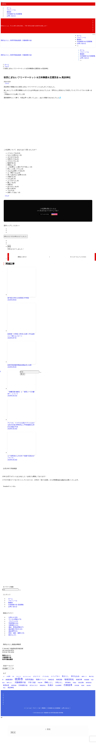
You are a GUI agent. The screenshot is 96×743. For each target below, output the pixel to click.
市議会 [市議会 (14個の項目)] (74, 682)
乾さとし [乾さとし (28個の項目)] (65, 676)
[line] (94, 26)
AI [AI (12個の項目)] (3, 676)
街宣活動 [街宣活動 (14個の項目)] (77, 685)
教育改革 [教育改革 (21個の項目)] (6, 685)
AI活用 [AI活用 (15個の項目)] (8, 676)
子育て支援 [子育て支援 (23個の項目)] (32, 682)
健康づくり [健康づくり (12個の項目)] (84, 676)
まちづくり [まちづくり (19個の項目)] (36, 676)
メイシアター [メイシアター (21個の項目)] (55, 676)
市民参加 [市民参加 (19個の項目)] (68, 682)
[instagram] (94, 24)
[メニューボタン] (93, 34)
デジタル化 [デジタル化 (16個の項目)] (45, 676)
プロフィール (36, 708)
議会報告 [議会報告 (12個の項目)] (89, 685)
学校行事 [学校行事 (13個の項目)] (40, 682)
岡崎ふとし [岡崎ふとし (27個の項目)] (49, 682)
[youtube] (94, 27)
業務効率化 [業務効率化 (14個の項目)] (42, 685)
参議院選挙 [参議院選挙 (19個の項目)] (9, 679)
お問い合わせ (11, 16)
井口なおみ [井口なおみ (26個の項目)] (75, 676)
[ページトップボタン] (1, 717)
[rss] (94, 29)
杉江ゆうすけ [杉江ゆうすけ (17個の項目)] (34, 685)
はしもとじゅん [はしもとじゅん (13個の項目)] (27, 676)
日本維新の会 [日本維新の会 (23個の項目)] (23, 685)
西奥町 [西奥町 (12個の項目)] (82, 685)
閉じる (22, 374)
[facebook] (94, 21)
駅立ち (12, 635)
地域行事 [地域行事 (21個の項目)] (79, 679)
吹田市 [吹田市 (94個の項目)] (19, 679)
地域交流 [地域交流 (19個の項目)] (51, 679)
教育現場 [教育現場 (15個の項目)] (13, 685)
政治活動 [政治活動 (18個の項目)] (81, 682)
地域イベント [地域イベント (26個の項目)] (41, 679)
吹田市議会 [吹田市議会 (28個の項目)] (29, 679)
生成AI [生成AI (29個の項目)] (50, 685)
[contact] (94, 31)
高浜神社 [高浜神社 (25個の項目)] (11, 687)
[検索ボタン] (94, 34)
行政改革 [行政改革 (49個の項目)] (68, 685)
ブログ (7, 83)
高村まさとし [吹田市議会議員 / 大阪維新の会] (16, 40)
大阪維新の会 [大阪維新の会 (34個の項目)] (20, 682)
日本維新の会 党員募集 (53, 708)
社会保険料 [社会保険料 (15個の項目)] (58, 685)
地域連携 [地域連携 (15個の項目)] (86, 679)
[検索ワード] (10, 590)
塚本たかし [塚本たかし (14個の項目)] (9, 682)
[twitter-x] (94, 22)
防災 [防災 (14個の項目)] (4, 687)
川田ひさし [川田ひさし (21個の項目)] (59, 682)
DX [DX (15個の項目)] (13, 676)
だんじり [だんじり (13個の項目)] (18, 676)
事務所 (43, 708)
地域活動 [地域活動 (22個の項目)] (59, 679)
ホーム (29, 708)
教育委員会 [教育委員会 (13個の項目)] (89, 682)
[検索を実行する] (40, 372)
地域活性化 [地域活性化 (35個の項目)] (69, 679)
